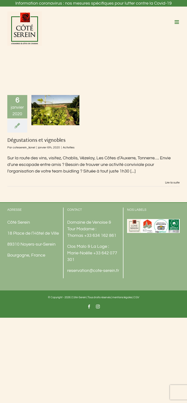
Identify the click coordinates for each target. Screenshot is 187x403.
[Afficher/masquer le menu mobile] (177, 22)
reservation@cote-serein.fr (93, 270)
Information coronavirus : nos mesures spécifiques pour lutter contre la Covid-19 (93, 3)
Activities (69, 147)
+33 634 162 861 (100, 235)
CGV (136, 297)
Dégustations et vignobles (36, 140)
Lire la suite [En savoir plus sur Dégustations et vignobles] (172, 182)
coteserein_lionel (24, 147)
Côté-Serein (79, 297)
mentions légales (122, 297)
